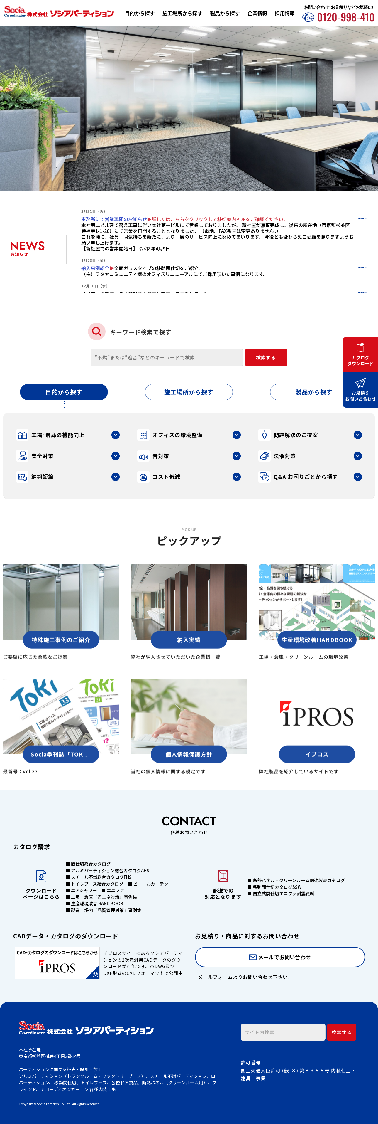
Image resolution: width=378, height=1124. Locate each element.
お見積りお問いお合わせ (360, 395)
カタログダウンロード (360, 360)
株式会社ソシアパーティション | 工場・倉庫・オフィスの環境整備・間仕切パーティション (59, 13)
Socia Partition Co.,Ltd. (54, 1103)
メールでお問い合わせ (284, 957)
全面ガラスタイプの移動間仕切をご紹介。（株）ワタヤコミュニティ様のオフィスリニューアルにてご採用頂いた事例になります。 (174, 271)
